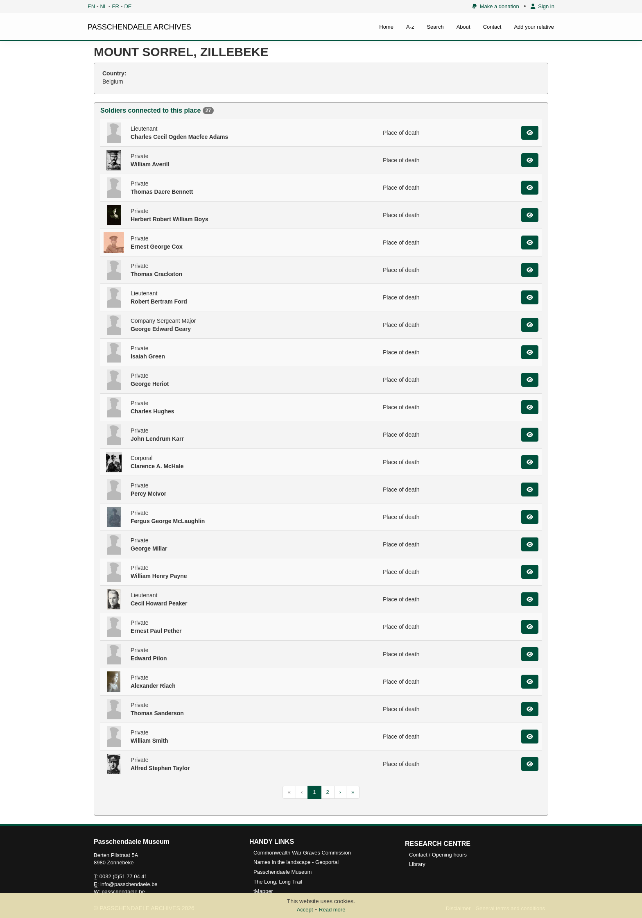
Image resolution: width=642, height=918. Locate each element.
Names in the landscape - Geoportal (296, 862)
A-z (410, 27)
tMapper (263, 891)
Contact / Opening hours (438, 855)
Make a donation (495, 6)
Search (435, 27)
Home (386, 27)
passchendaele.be (123, 892)
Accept (305, 910)
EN (91, 6)
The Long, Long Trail (277, 882)
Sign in (542, 6)
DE (127, 6)
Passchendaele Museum (282, 872)
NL (103, 6)
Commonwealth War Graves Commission (302, 853)
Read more (332, 910)
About (463, 27)
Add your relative (534, 27)
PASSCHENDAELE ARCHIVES (139, 27)
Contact (492, 27)
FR (115, 6)
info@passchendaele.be (129, 884)
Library (417, 864)
